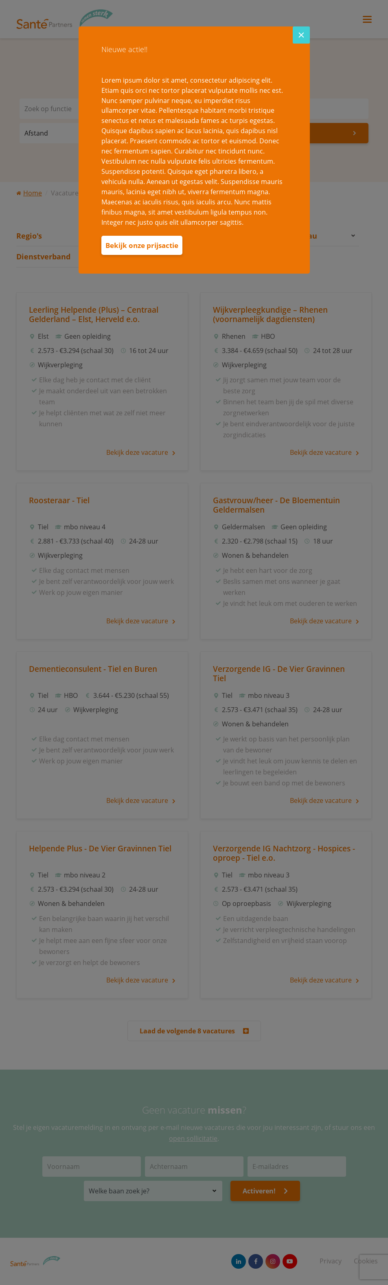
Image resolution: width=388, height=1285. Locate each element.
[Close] (301, 35)
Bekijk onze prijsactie (141, 245)
